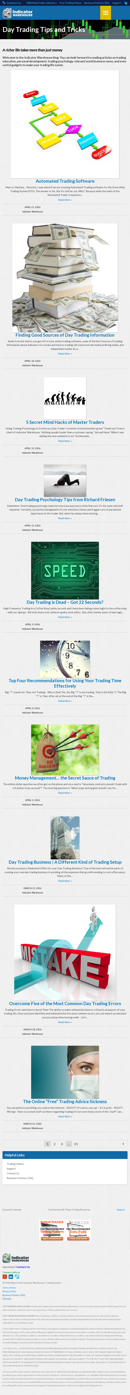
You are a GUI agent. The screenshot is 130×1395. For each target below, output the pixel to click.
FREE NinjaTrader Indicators (42, 3)
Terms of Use (9, 1287)
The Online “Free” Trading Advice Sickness (65, 1101)
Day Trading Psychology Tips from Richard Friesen (65, 499)
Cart (125, 3)
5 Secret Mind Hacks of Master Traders (65, 422)
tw (17, 1277)
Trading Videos (15, 1163)
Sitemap (7, 1298)
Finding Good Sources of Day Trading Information (65, 335)
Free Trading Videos (70, 3)
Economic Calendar (12, 1209)
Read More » (65, 200)
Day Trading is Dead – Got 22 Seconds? (65, 602)
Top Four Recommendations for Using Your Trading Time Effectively (65, 683)
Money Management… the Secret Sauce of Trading (65, 778)
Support (116, 3)
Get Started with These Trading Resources (69, 1209)
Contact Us (14, 2)
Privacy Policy (9, 1291)
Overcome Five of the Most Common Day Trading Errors (65, 1003)
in (11, 1277)
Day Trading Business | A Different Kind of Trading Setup (65, 862)
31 (76, 1144)
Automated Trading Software (65, 181)
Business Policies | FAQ (96, 3)
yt (5, 1277)
